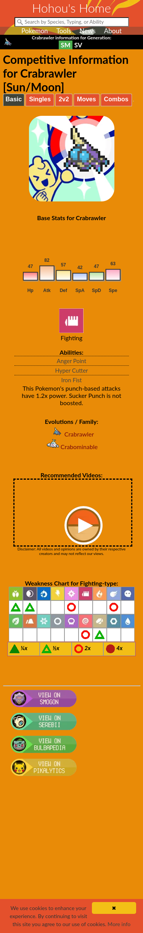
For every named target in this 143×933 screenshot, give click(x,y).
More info (119, 924)
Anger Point (71, 360)
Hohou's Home (71, 7)
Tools (63, 31)
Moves (86, 99)
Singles (40, 99)
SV (78, 45)
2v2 (64, 99)
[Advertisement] (71, 858)
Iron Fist (71, 379)
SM (65, 45)
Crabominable (71, 446)
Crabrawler (71, 434)
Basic (14, 99)
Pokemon (34, 31)
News (87, 31)
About (113, 31)
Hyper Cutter (71, 370)
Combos (116, 99)
